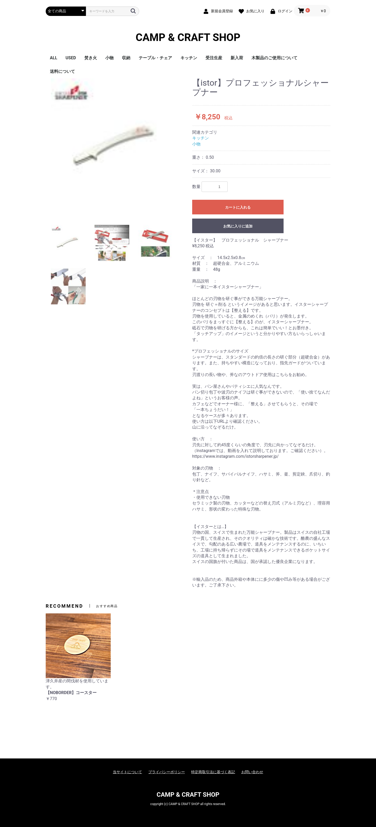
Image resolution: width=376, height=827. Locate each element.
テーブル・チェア (155, 57)
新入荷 (237, 57)
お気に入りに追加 (237, 226)
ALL (53, 57)
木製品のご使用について (274, 57)
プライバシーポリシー (166, 772)
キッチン (188, 57)
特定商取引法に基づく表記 (213, 772)
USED (71, 57)
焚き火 (90, 57)
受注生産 (213, 57)
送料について (62, 71)
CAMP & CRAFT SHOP (188, 37)
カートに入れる (238, 207)
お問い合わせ (252, 772)
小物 (109, 57)
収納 (126, 57)
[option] (117, 144)
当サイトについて (127, 772)
